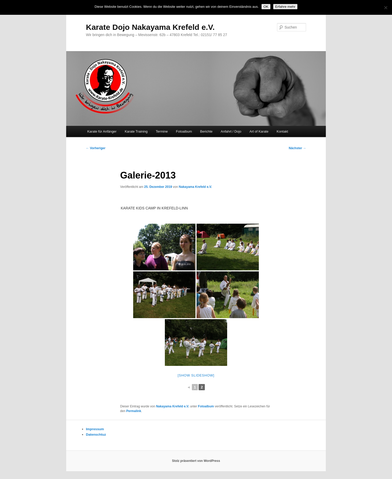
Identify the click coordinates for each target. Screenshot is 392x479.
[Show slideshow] (196, 375)
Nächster (297, 148)
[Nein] (385, 7)
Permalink (133, 411)
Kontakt (282, 131)
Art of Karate (258, 131)
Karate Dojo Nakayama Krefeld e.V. (150, 27)
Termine (162, 131)
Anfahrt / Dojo (231, 131)
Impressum (95, 429)
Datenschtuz (96, 434)
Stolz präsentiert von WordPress (196, 461)
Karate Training (136, 131)
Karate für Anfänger (102, 131)
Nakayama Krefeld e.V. (195, 187)
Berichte (206, 131)
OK (265, 7)
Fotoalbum (184, 131)
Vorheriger (95, 148)
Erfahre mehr (285, 7)
